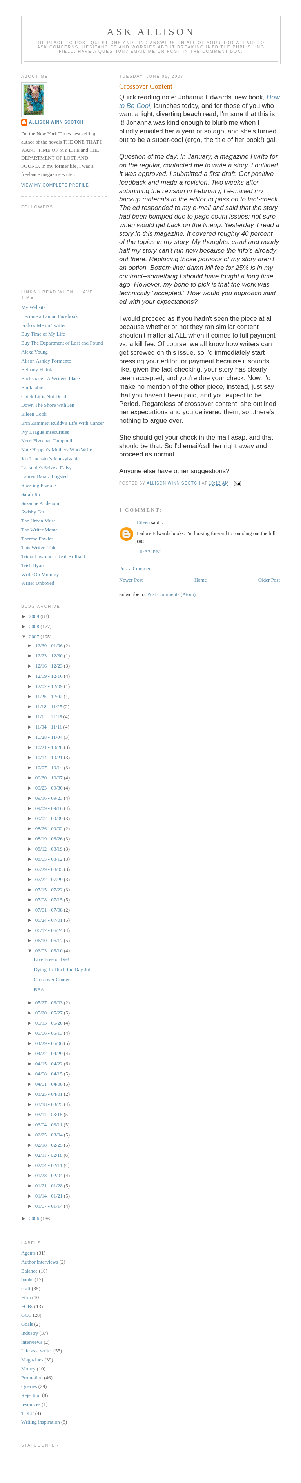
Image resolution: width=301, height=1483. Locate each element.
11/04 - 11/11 (49, 727)
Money (28, 1369)
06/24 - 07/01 (49, 920)
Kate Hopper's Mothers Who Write (56, 449)
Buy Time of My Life (43, 334)
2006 (34, 1218)
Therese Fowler (37, 539)
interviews (31, 1342)
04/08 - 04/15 (49, 1074)
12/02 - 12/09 (49, 686)
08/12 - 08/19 (49, 849)
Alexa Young (34, 352)
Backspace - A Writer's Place (50, 378)
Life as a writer (36, 1351)
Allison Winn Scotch (56, 122)
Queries (29, 1386)
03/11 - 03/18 (49, 1114)
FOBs (27, 1306)
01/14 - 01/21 (49, 1196)
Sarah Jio (30, 494)
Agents (28, 1253)
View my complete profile (55, 185)
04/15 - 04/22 (49, 1063)
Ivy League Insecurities (45, 432)
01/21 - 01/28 (49, 1186)
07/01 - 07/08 (49, 910)
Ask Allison (151, 32)
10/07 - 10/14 (49, 767)
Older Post (269, 580)
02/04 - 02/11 (49, 1165)
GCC (26, 1315)
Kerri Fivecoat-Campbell (46, 440)
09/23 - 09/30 (49, 788)
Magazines (32, 1360)
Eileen (143, 522)
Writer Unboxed (37, 583)
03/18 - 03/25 (49, 1104)
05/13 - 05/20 (49, 1023)
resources (30, 1404)
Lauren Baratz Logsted (44, 476)
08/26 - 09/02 (49, 828)
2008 (34, 626)
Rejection (31, 1395)
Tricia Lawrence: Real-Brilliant (53, 556)
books (27, 1279)
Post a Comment (136, 568)
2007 (34, 636)
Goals (27, 1324)
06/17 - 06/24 (49, 930)
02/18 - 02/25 (49, 1145)
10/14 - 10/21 (49, 757)
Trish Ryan (32, 565)
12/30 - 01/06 (49, 645)
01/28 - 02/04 (49, 1175)
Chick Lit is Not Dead (43, 396)
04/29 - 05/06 (49, 1043)
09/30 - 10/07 (49, 778)
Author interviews (39, 1262)
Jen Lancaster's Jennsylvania (50, 458)
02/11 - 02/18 (49, 1155)
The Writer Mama (39, 530)
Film (26, 1297)
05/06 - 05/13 (49, 1033)
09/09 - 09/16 (49, 808)
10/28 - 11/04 (49, 737)
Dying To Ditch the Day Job (62, 969)
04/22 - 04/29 (49, 1053)
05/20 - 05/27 (49, 1013)
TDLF (27, 1413)
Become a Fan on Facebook (49, 316)
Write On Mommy (40, 574)
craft (26, 1288)
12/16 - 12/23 (49, 666)
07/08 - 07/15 (49, 900)
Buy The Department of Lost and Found (62, 343)
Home (200, 580)
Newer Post (131, 580)
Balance (29, 1271)
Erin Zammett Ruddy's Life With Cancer (62, 423)
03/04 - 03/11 (49, 1125)
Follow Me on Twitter (43, 325)
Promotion (32, 1378)
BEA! (39, 990)
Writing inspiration (40, 1422)
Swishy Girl (33, 512)
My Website (33, 307)
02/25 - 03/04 (49, 1135)
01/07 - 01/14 (49, 1206)
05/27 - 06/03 (49, 1002)
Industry (29, 1333)
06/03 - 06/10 (49, 950)
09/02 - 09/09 (49, 818)
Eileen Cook (34, 414)
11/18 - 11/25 (49, 706)
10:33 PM (149, 552)
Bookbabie (32, 387)
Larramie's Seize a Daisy (46, 467)
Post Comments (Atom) (171, 594)
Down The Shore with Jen (47, 405)
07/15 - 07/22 (49, 889)
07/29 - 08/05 (49, 869)
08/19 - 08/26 (49, 839)
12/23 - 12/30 (49, 656)
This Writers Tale (38, 547)
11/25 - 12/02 (49, 696)
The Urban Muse (38, 521)
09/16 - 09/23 (49, 798)
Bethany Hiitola (37, 369)
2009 (34, 616)
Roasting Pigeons (39, 485)
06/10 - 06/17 (49, 940)
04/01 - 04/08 (49, 1084)
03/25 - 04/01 (49, 1094)
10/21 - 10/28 (49, 747)
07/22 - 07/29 (49, 879)
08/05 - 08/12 (49, 859)
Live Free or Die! (51, 959)
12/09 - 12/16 (49, 676)
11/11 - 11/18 (49, 717)
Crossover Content (53, 979)
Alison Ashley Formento (46, 361)
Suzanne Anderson (40, 503)
